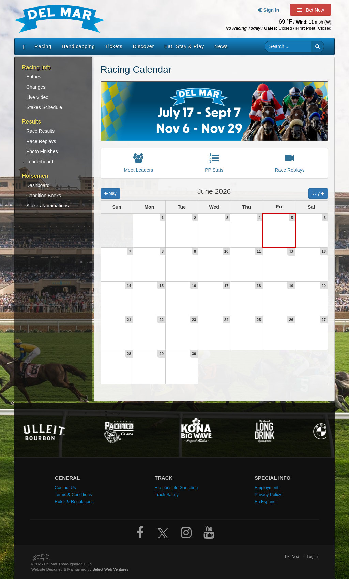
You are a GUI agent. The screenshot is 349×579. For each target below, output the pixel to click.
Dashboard (38, 185)
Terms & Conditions (73, 494)
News (221, 46)
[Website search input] (288, 46)
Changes (35, 87)
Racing (43, 46)
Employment (266, 487)
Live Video (37, 97)
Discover (143, 46)
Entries (33, 76)
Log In (312, 556)
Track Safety (167, 494)
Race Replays (41, 141)
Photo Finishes (42, 151)
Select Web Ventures (110, 569)
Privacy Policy (268, 494)
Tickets (114, 46)
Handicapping (78, 46)
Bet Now (292, 556)
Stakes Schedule (44, 107)
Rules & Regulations (74, 501)
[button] (317, 46)
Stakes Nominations (47, 205)
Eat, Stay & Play (184, 46)
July (318, 193)
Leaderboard (39, 161)
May (110, 193)
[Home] (23, 46)
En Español (265, 501)
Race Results (40, 131)
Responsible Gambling (176, 487)
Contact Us (65, 487)
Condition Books (43, 195)
